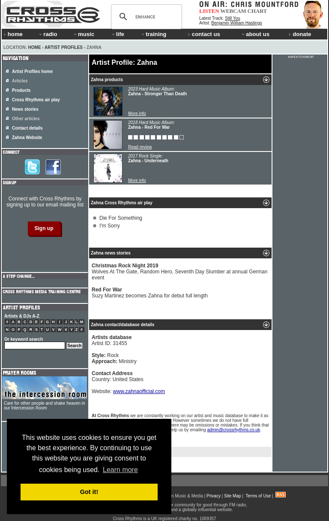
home (13, 34)
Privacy (213, 496)
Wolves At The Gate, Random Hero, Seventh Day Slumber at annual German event (179, 272)
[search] (145, 17)
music (83, 34)
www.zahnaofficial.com (139, 391)
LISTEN (209, 11)
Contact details (27, 128)
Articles (20, 81)
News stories (25, 109)
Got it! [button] (89, 491)
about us (255, 34)
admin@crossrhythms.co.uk (233, 429)
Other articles (25, 118)
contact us (204, 34)
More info (137, 113)
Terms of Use (258, 496)
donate (300, 34)
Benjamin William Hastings (236, 23)
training (153, 34)
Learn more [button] (120, 469)
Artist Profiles (64, 47)
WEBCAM (233, 11)
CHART (257, 11)
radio (47, 34)
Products (21, 90)
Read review (140, 147)
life (117, 34)
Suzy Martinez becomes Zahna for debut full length (150, 293)
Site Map (232, 496)
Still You (232, 18)
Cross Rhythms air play (36, 99)
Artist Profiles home (32, 71)
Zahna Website (27, 137)
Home (34, 47)
